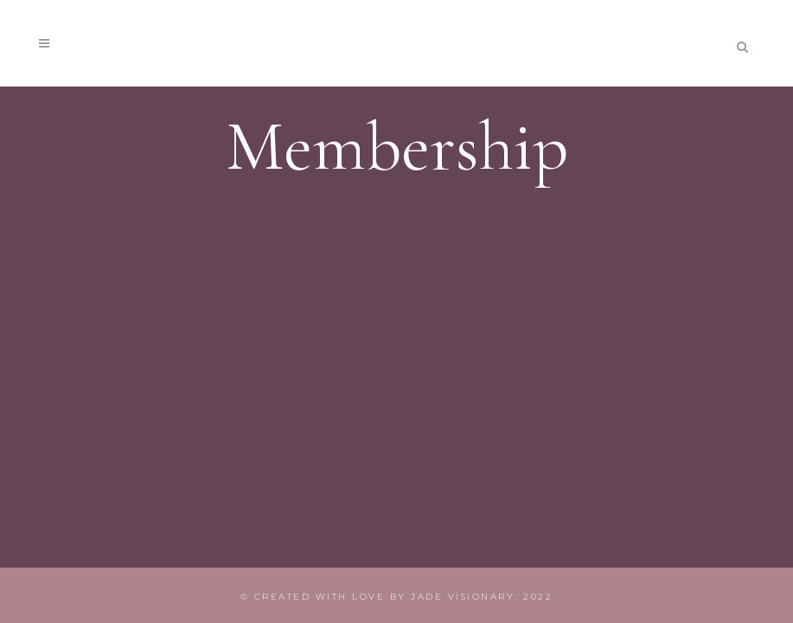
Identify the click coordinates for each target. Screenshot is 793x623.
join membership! (621, 42)
